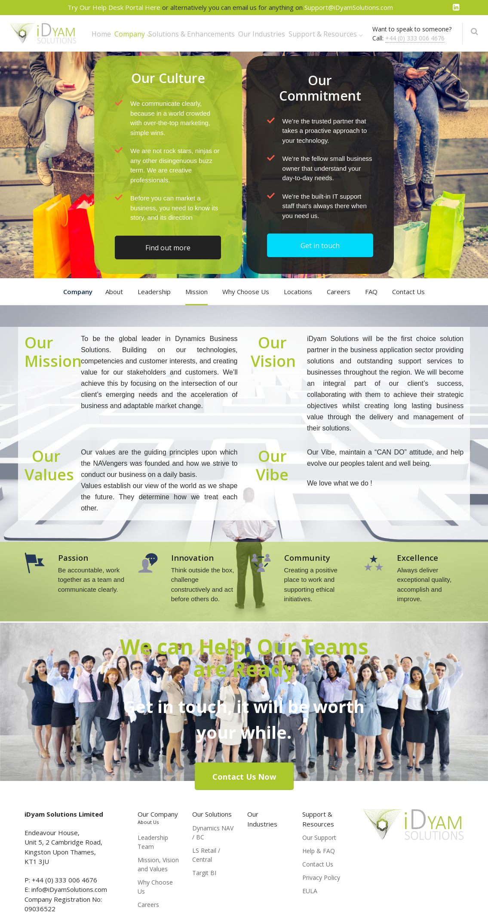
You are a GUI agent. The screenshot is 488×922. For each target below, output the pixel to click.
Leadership (154, 291)
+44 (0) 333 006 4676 (415, 38)
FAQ (371, 291)
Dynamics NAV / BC (212, 832)
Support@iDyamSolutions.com (348, 7)
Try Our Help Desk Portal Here (115, 7)
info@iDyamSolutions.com (69, 889)
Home (101, 34)
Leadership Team (153, 842)
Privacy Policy (321, 877)
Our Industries (261, 34)
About (114, 291)
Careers (338, 291)
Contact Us (408, 291)
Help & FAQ (318, 851)
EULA (309, 891)
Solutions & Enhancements (191, 34)
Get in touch (320, 245)
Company (129, 34)
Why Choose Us (245, 291)
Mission (196, 291)
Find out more (167, 247)
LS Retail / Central (206, 855)
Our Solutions (212, 814)
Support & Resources (323, 34)
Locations (298, 291)
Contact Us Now (244, 776)
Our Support (319, 837)
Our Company (158, 817)
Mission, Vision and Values (158, 864)
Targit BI (204, 873)
